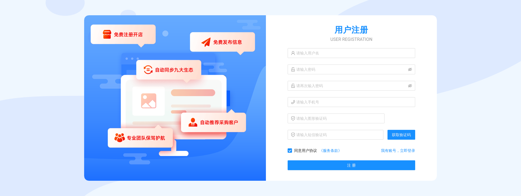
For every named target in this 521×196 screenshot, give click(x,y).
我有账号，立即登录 (398, 150)
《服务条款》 (330, 150)
